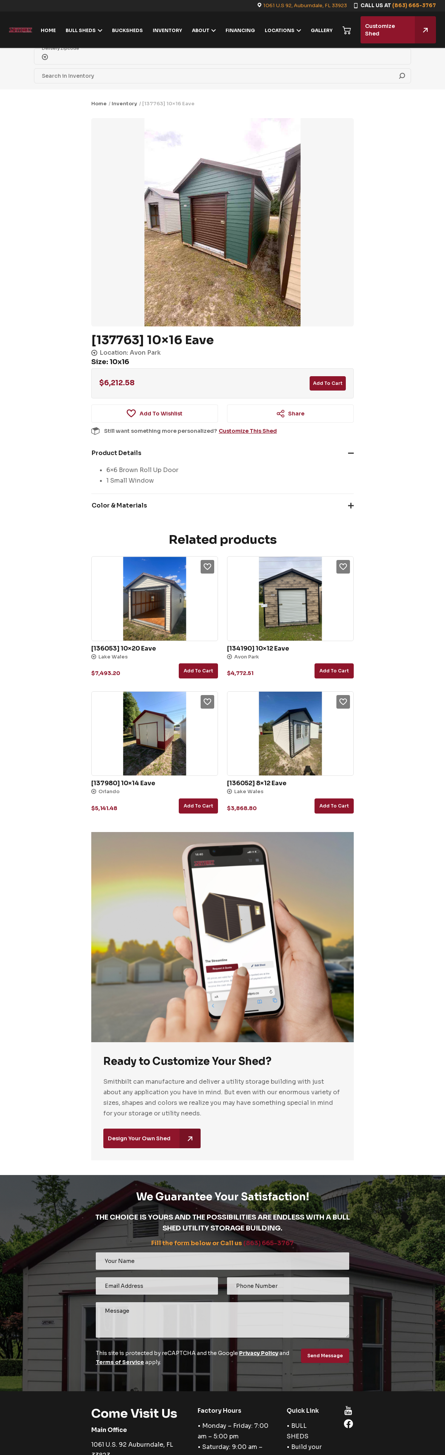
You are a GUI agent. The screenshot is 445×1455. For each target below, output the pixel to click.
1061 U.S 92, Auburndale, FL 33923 (305, 5)
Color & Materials (119, 505)
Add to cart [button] (198, 671)
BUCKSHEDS (127, 30)
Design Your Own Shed (154, 1138)
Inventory (124, 103)
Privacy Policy (258, 1353)
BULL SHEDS (81, 30)
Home (99, 103)
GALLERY (322, 30)
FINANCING (240, 30)
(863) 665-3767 (414, 5)
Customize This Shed (248, 431)
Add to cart (327, 383)
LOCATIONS (280, 30)
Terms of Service (120, 1362)
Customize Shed (400, 29)
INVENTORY (167, 30)
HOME (48, 30)
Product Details (116, 453)
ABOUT (200, 30)
